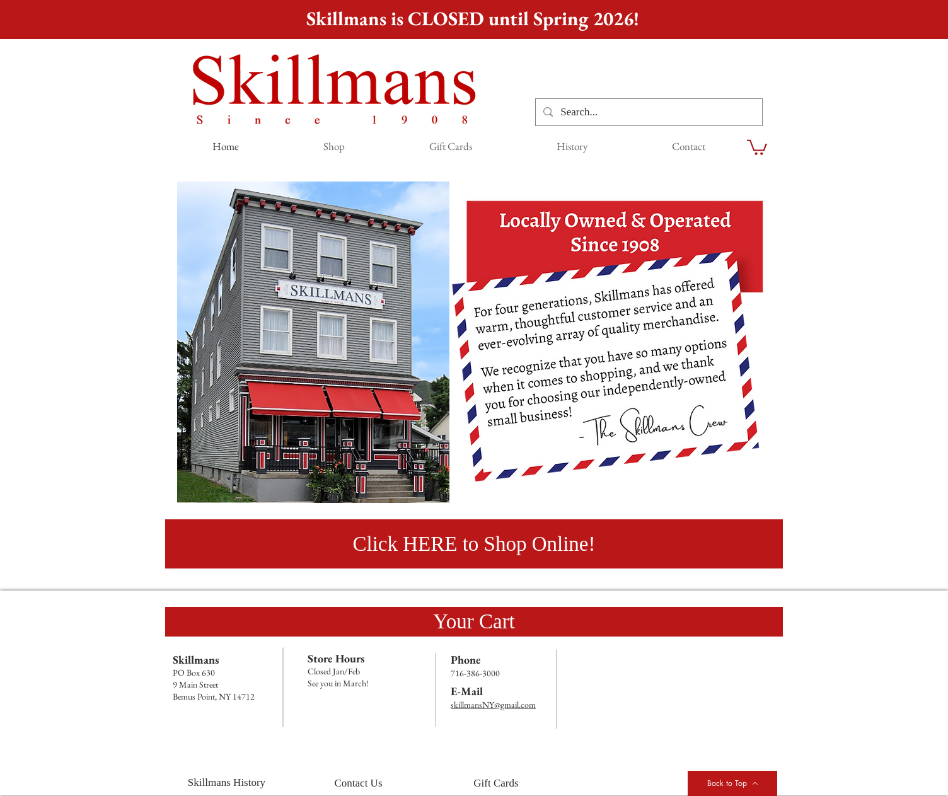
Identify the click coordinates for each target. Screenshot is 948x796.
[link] (757, 146)
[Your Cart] (474, 622)
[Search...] (648, 112)
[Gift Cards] (496, 783)
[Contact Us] (358, 783)
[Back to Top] (732, 783)
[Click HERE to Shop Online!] (474, 543)
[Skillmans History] (226, 782)
